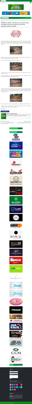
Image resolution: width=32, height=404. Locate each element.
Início (1, 20)
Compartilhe (5, 111)
